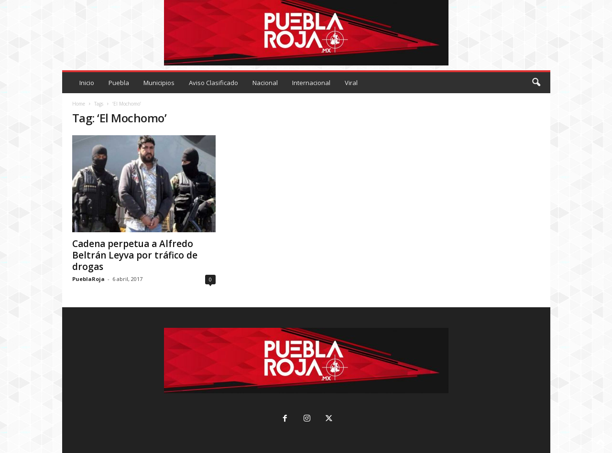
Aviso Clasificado (213, 82)
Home (78, 103)
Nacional (265, 82)
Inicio (86, 82)
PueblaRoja (88, 278)
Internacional (311, 82)
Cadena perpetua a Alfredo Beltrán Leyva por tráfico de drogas (134, 255)
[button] (535, 82)
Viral (351, 82)
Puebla (119, 82)
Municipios (159, 82)
